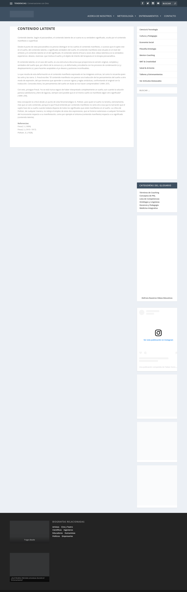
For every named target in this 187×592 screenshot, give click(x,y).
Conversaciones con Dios (38, 3)
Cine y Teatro (67, 523)
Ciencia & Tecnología (149, 25)
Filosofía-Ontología (148, 45)
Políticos (56, 532)
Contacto (170, 12)
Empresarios (67, 532)
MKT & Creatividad (148, 57)
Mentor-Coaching (147, 51)
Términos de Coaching (149, 188)
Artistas (55, 523)
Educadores (57, 529)
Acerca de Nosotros (101, 12)
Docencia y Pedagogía (149, 201)
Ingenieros (68, 526)
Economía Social (147, 38)
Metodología (126, 12)
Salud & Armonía (147, 64)
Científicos (57, 526)
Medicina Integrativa (149, 204)
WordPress (56, 589)
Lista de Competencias (150, 195)
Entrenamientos (150, 12)
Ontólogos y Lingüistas (150, 198)
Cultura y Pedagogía (148, 32)
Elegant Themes (28, 589)
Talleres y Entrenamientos (151, 70)
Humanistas (70, 529)
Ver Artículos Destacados (151, 77)
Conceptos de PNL (147, 192)
